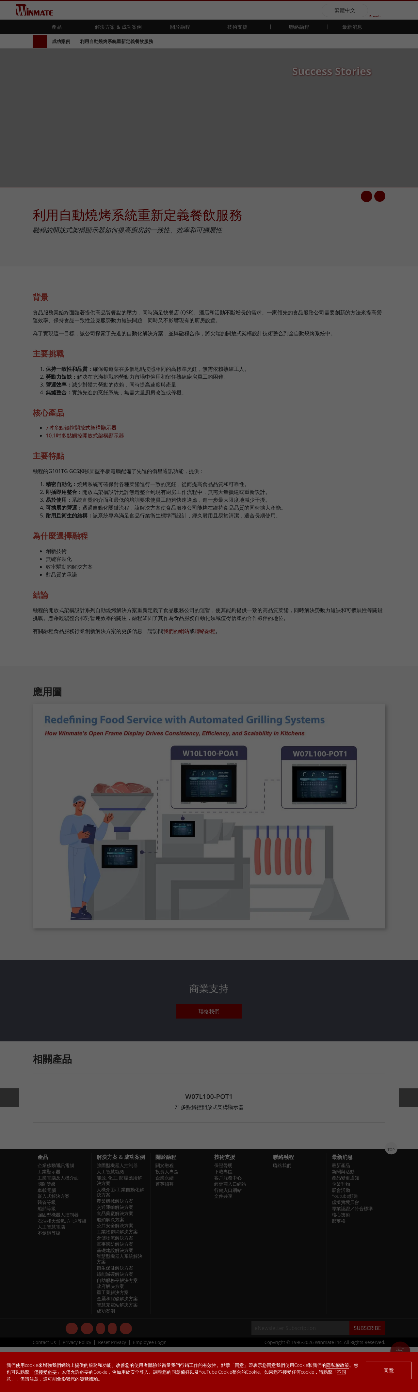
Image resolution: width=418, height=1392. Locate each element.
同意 (388, 1370)
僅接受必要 (45, 1372)
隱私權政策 (337, 1365)
